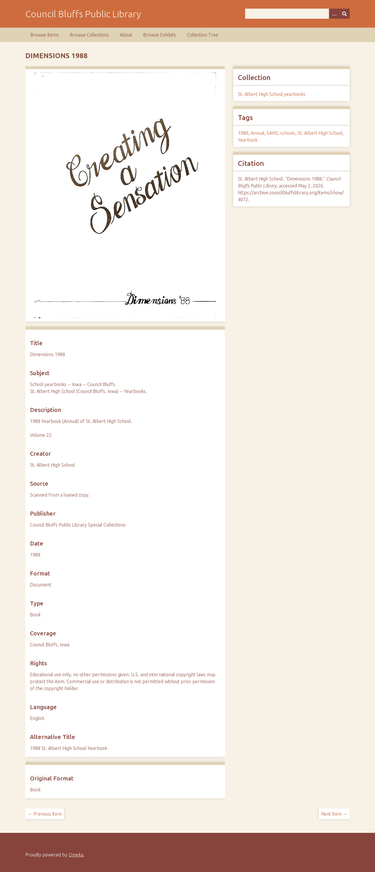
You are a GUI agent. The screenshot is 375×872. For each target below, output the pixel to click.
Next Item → (334, 813)
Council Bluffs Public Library (83, 14)
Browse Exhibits (159, 34)
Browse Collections (89, 34)
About (126, 34)
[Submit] (344, 14)
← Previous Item (45, 813)
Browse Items (44, 34)
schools (287, 133)
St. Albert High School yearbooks (272, 94)
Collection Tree (202, 34)
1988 (243, 133)
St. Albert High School (320, 133)
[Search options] (334, 14)
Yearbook (247, 140)
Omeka (76, 854)
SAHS (272, 133)
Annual (257, 133)
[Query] (297, 14)
